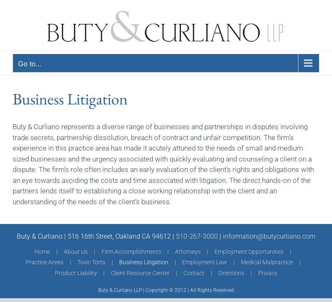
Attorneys (188, 251)
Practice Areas (44, 262)
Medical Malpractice (267, 262)
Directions (231, 273)
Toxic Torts (91, 262)
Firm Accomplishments (131, 251)
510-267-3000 (197, 236)
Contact (193, 273)
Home (42, 251)
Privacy (267, 273)
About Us (76, 251)
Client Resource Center (140, 273)
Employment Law (204, 262)
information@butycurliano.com (269, 236)
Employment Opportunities (249, 251)
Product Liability (76, 273)
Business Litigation (143, 262)
